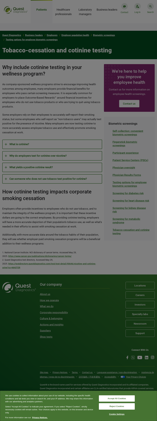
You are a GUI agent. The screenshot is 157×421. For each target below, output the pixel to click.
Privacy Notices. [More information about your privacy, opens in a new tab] (40, 417)
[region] (78, 406)
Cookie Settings (116, 414)
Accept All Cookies (117, 398)
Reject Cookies (116, 406)
